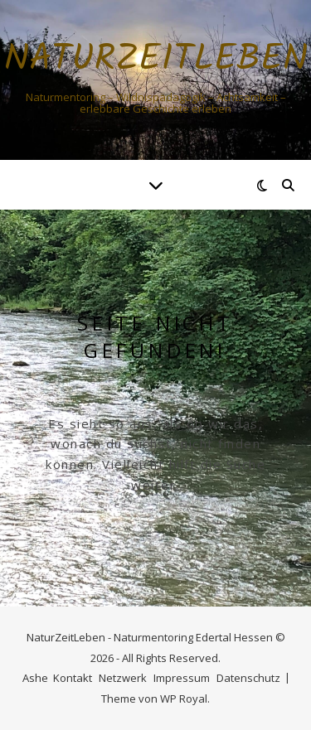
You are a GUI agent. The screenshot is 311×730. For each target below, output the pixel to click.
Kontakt (72, 677)
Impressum (181, 677)
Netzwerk (123, 677)
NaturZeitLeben (156, 60)
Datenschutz (248, 677)
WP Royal (183, 698)
